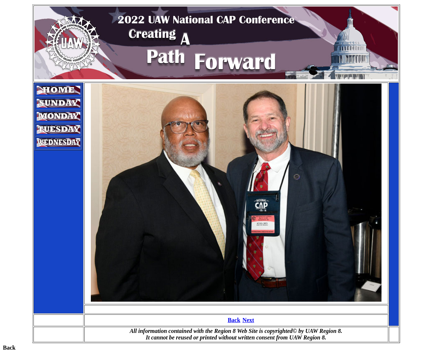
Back (234, 320)
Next (248, 320)
